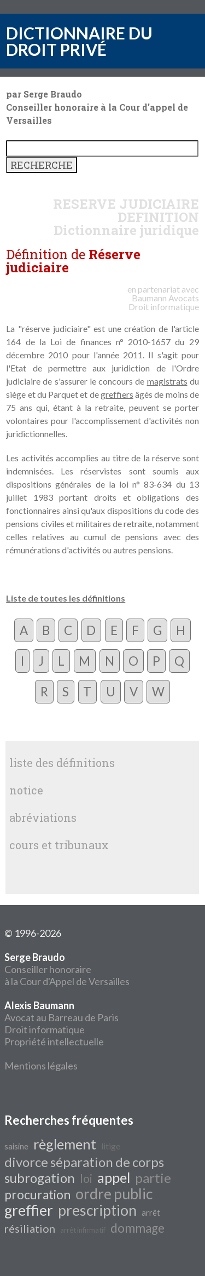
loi (86, 1178)
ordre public (114, 1194)
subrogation (39, 1178)
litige (110, 1146)
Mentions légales (41, 1066)
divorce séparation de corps (84, 1162)
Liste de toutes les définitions (65, 598)
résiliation (29, 1228)
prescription (97, 1210)
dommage (137, 1228)
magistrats (167, 381)
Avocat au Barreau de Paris (61, 1017)
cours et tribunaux (59, 845)
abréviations (43, 817)
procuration (37, 1194)
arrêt (151, 1212)
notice (26, 790)
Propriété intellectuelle (54, 1041)
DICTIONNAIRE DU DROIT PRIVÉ (79, 41)
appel (113, 1177)
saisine (16, 1146)
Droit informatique (44, 1029)
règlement (64, 1144)
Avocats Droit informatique (163, 302)
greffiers (117, 394)
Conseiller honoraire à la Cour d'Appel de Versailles (67, 969)
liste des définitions (62, 763)
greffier (28, 1210)
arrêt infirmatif (83, 1230)
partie (153, 1178)
